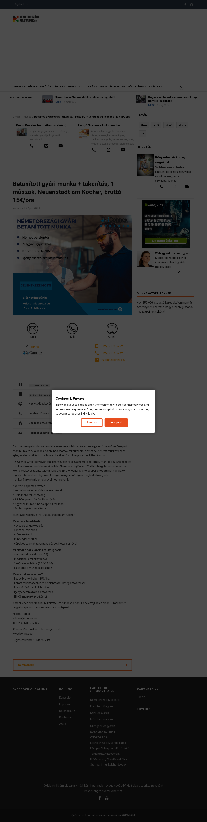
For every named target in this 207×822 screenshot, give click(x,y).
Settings (92, 422)
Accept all (116, 422)
